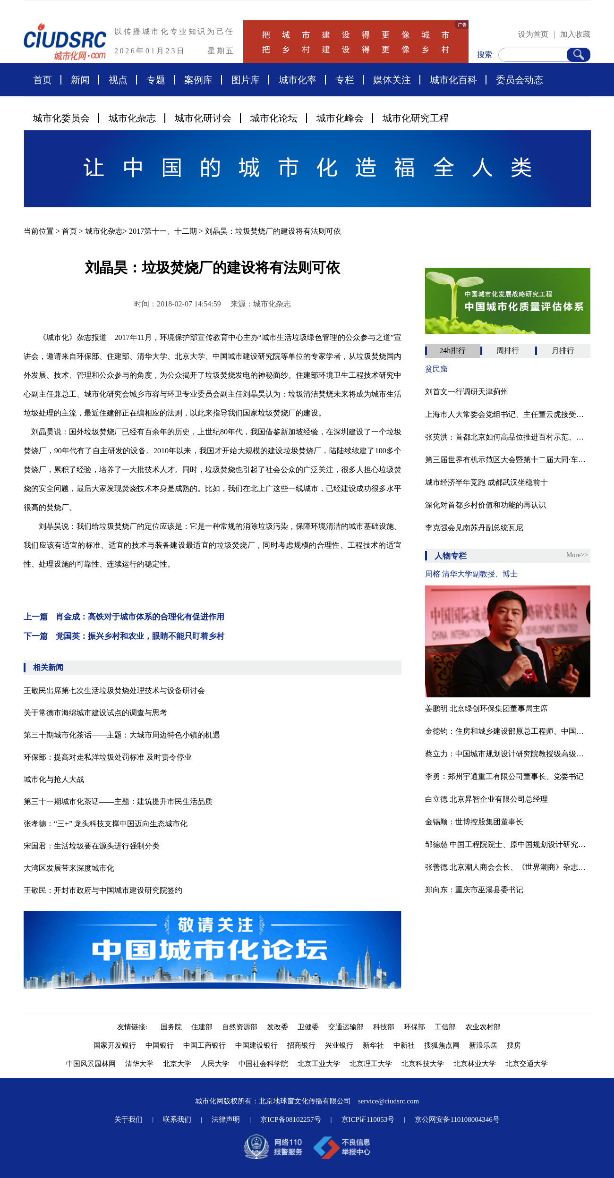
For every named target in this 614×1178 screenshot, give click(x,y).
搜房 (514, 1045)
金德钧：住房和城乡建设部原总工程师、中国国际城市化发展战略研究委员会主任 (507, 731)
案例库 (198, 80)
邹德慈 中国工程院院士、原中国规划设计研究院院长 (507, 844)
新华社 (373, 1045)
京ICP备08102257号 (290, 1119)
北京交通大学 (526, 1064)
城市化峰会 (340, 118)
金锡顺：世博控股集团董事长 (474, 822)
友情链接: (134, 1027)
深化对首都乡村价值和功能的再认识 (485, 505)
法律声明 (226, 1119)
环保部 (414, 1027)
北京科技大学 (422, 1064)
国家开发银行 (115, 1045)
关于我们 (128, 1119)
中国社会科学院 (263, 1064)
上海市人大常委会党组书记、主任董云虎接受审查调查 (507, 414)
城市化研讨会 (203, 118)
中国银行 (159, 1045)
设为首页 (533, 34)
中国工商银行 (204, 1045)
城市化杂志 (132, 118)
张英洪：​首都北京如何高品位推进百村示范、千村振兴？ (507, 437)
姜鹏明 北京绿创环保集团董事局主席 (486, 708)
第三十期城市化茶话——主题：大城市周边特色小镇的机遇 (122, 735)
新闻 (80, 80)
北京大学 (177, 1064)
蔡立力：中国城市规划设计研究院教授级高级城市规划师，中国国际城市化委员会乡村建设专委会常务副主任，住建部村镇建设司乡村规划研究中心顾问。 (507, 754)
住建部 (202, 1027)
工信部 (445, 1027)
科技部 (383, 1027)
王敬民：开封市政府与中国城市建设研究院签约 (103, 890)
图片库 (245, 80)
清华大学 (139, 1064)
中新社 (404, 1045)
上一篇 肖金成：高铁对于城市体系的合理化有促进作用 (124, 616)
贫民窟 (436, 369)
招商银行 (301, 1045)
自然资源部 (239, 1027)
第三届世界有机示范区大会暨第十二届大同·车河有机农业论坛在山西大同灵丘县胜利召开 (507, 460)
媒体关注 (392, 80)
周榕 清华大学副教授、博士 (471, 574)
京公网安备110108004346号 (457, 1119)
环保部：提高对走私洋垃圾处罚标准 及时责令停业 (108, 757)
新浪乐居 (483, 1045)
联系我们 (177, 1119)
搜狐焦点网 (442, 1045)
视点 (118, 80)
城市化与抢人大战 (54, 779)
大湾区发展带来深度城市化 (69, 868)
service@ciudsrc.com (388, 1101)
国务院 (171, 1027)
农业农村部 (483, 1027)
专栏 (344, 80)
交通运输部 (346, 1027)
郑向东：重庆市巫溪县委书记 (474, 890)
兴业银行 (339, 1045)
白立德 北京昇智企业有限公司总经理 (486, 799)
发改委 (277, 1027)
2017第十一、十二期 (163, 231)
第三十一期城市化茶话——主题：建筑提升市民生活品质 (118, 801)
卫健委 (308, 1027)
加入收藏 (575, 34)
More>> (577, 555)
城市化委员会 (61, 118)
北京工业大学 (319, 1064)
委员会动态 (519, 80)
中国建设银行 (256, 1045)
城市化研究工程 (416, 118)
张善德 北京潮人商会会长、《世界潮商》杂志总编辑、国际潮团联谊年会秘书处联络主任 (507, 867)
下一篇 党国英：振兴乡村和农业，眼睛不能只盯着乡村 (124, 636)
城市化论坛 (274, 118)
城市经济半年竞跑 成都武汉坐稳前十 (486, 482)
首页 (42, 80)
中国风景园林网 (91, 1064)
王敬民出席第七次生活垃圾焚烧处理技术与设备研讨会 (114, 690)
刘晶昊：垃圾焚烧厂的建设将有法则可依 (273, 231)
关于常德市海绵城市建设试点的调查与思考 (95, 713)
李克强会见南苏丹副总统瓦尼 (474, 528)
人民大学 (215, 1064)
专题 (155, 80)
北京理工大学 (371, 1064)
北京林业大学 (474, 1064)
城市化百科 (453, 80)
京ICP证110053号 (368, 1119)
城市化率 (297, 80)
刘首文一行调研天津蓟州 (466, 392)
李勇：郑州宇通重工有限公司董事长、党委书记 (504, 776)
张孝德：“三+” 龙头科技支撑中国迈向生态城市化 (106, 824)
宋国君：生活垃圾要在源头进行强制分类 (92, 846)
